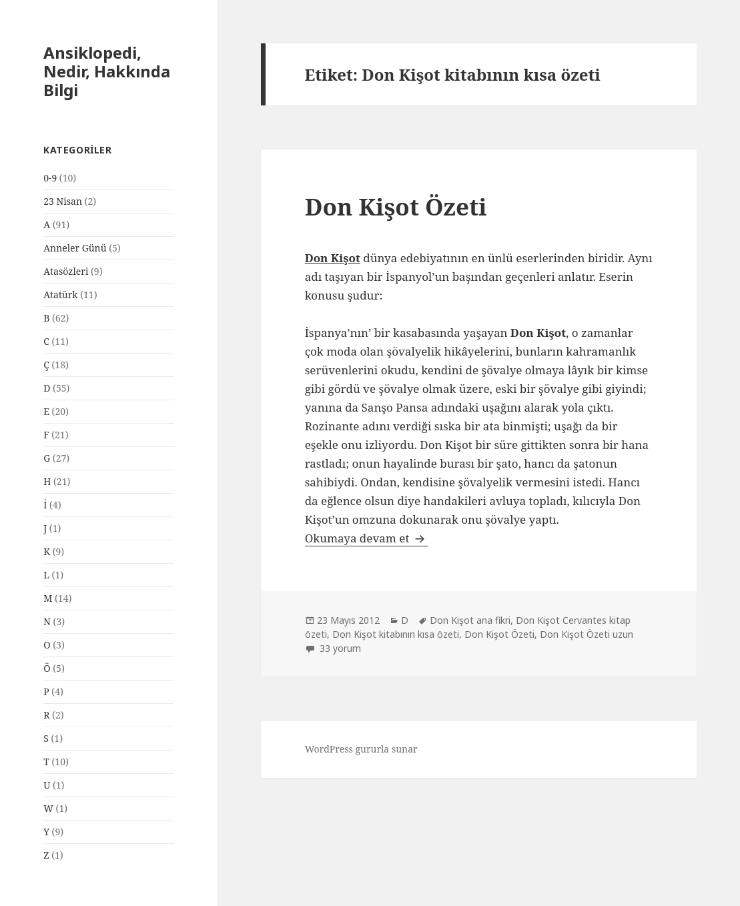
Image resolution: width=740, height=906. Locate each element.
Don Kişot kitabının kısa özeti (395, 634)
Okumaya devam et (366, 538)
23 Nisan (62, 201)
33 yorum (339, 648)
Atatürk (60, 294)
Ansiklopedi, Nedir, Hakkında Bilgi (106, 71)
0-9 (50, 177)
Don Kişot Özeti (396, 206)
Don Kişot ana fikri (470, 620)
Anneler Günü (74, 248)
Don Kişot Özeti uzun (586, 634)
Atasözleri (65, 271)
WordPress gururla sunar (361, 749)
